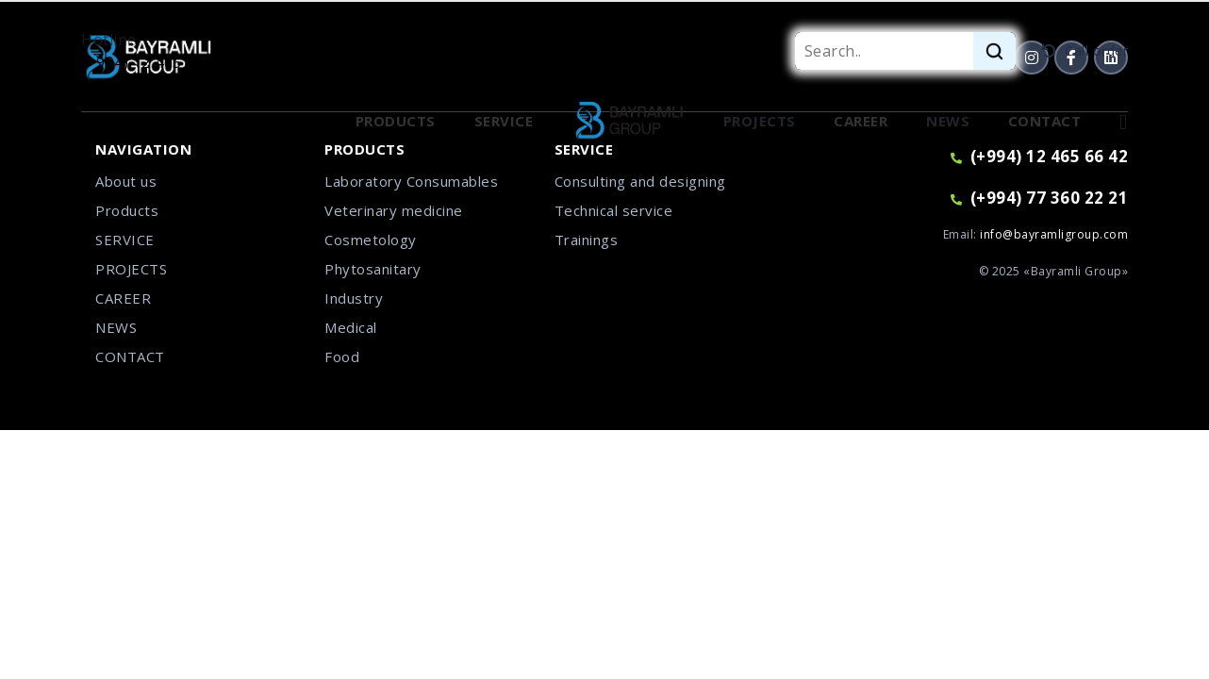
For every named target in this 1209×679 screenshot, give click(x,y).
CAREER (123, 298)
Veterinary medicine (393, 210)
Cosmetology (370, 239)
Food (341, 356)
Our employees (257, 120)
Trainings (587, 239)
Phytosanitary (373, 268)
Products (126, 210)
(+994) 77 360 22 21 (1039, 197)
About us (126, 181)
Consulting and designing (640, 181)
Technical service (614, 210)
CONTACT (130, 356)
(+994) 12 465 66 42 (153, 62)
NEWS (116, 327)
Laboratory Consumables (411, 181)
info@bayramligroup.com (1054, 234)
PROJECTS (131, 268)
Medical (350, 327)
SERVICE (125, 239)
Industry (353, 298)
